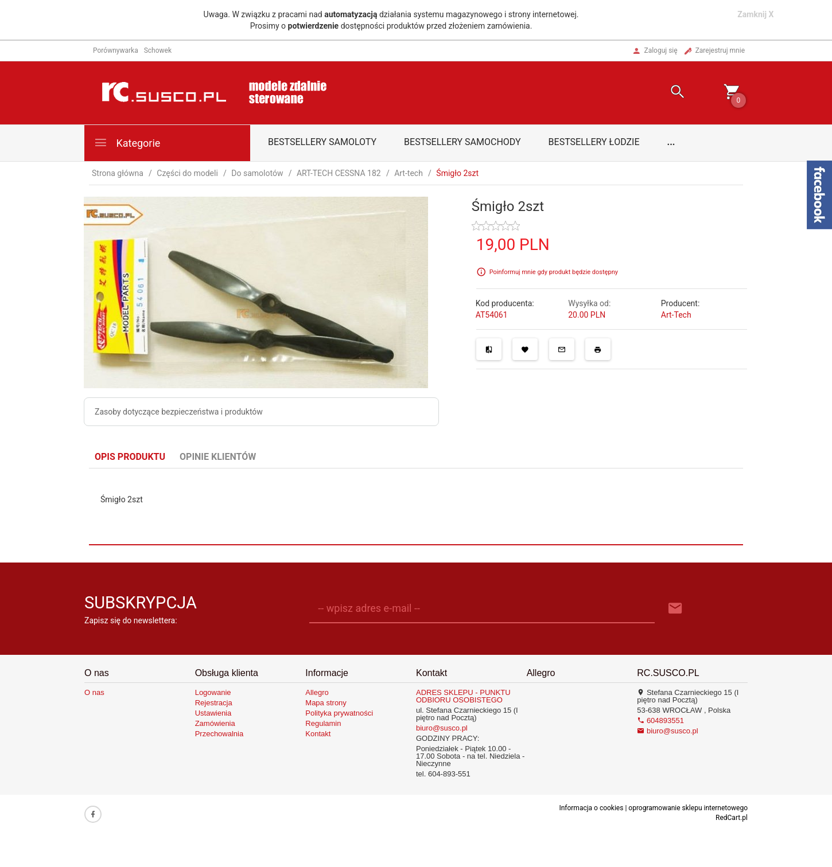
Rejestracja (213, 702)
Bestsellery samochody (462, 141)
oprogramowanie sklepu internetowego (688, 808)
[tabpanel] (416, 506)
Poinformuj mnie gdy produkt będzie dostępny (553, 272)
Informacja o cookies (591, 808)
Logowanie (213, 692)
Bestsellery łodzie (594, 141)
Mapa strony (326, 702)
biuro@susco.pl (442, 728)
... (671, 141)
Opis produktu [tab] (130, 456)
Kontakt (318, 733)
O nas (94, 692)
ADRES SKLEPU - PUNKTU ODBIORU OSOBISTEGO (463, 696)
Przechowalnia (219, 733)
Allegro (316, 692)
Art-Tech (676, 314)
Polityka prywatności (339, 713)
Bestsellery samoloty (322, 141)
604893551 (660, 720)
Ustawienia (213, 713)
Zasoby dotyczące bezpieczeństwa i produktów (179, 411)
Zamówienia (215, 723)
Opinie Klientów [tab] (218, 456)
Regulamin (323, 723)
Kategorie (127, 142)
